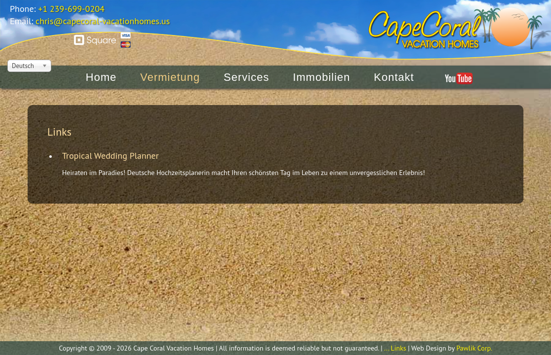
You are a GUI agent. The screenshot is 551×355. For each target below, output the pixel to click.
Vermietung (170, 67)
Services (246, 67)
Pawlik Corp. (474, 348)
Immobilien (321, 67)
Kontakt (394, 67)
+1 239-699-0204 (71, 8)
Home (101, 67)
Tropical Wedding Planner (110, 155)
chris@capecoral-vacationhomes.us (102, 21)
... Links (395, 348)
